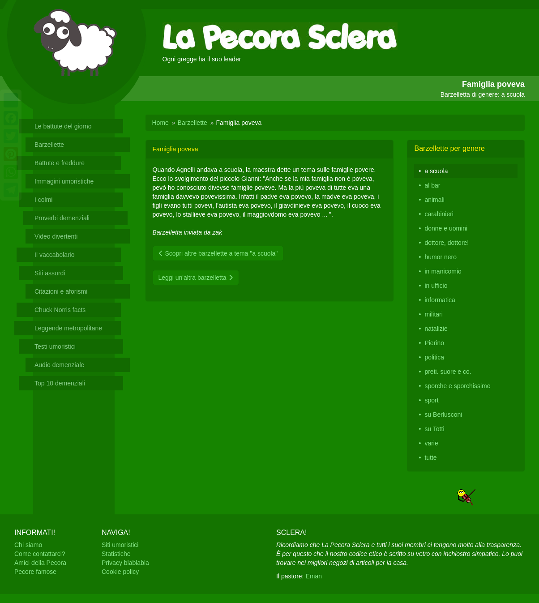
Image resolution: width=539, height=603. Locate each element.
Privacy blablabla (125, 562)
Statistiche (116, 553)
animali (434, 199)
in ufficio (435, 285)
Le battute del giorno (63, 126)
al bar (432, 185)
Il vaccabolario (54, 254)
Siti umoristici (120, 544)
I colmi (43, 199)
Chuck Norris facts (60, 309)
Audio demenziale (59, 364)
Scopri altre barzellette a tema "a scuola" (218, 253)
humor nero (440, 257)
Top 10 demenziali (59, 383)
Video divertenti (55, 236)
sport (431, 400)
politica (434, 357)
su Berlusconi (443, 414)
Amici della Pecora (40, 562)
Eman (313, 576)
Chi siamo (28, 544)
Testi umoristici (55, 346)
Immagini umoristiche (64, 181)
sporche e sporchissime (457, 385)
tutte (430, 457)
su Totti (434, 428)
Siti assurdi (49, 273)
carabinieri (438, 214)
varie (431, 443)
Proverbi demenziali (62, 218)
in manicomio (442, 271)
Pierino (434, 342)
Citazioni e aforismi (60, 291)
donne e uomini (445, 228)
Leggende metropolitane (68, 328)
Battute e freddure (59, 163)
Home (160, 122)
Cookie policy (120, 571)
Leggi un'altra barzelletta (195, 277)
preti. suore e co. (447, 371)
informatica (439, 300)
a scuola (436, 171)
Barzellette (49, 144)
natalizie (435, 328)
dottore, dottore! (446, 242)
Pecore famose (35, 571)
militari (433, 314)
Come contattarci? (39, 553)
